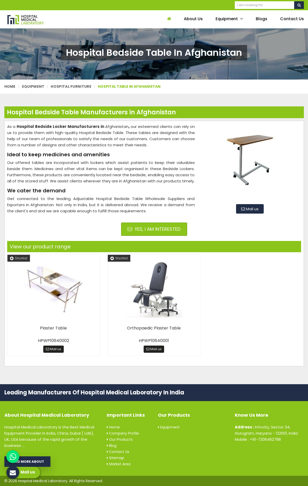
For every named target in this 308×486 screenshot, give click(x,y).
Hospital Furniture (71, 86)
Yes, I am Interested (154, 229)
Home (10, 86)
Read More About (27, 461)
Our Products (120, 439)
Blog (111, 445)
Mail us (250, 209)
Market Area (119, 464)
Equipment (229, 19)
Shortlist (18, 258)
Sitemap (115, 457)
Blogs (261, 19)
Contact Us (292, 19)
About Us (193, 19)
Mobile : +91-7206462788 (258, 439)
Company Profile (123, 433)
